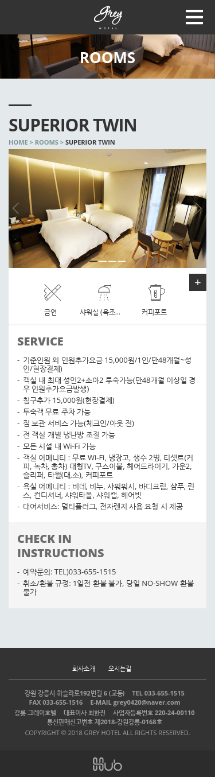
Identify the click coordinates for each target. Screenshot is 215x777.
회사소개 (83, 668)
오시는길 (119, 668)
